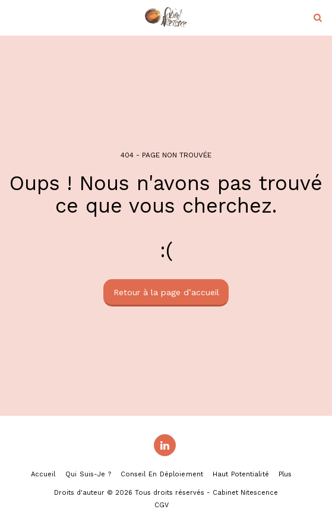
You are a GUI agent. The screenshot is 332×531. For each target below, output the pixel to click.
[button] (13, 17)
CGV (161, 505)
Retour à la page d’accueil (166, 292)
